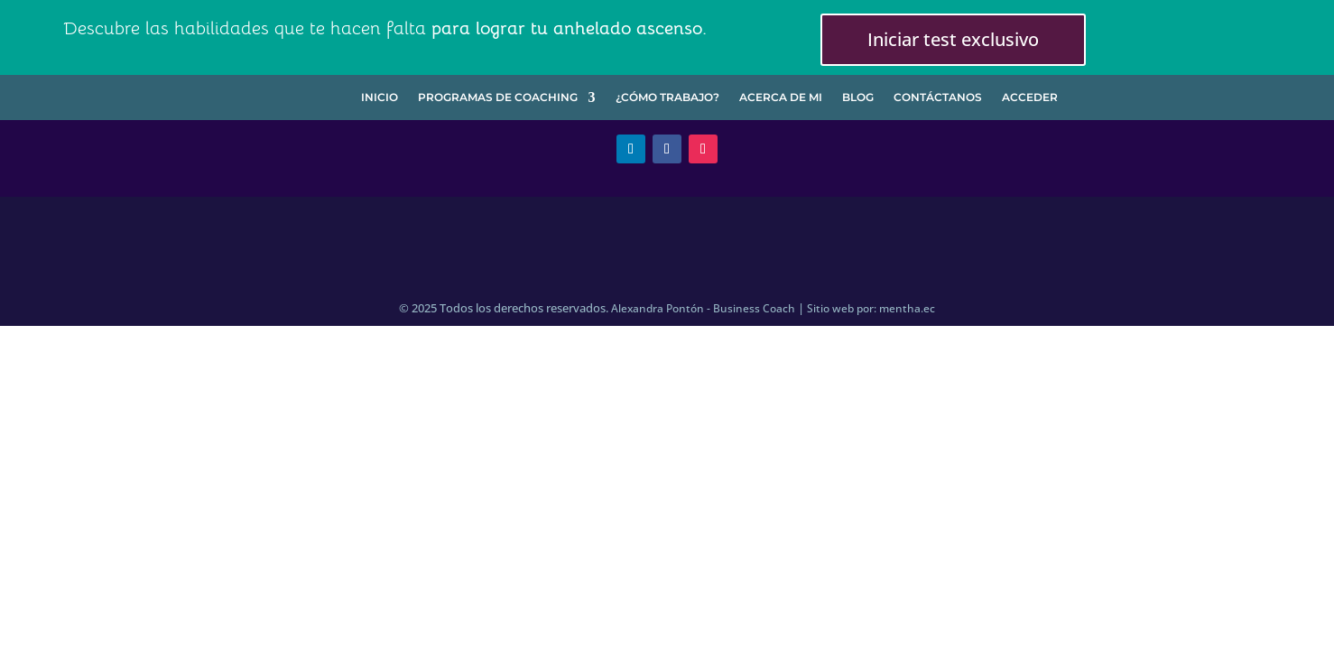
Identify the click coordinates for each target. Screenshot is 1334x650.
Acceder (1030, 97)
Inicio (379, 97)
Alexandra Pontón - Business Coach (703, 308)
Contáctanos (938, 97)
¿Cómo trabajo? (667, 97)
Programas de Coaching (498, 97)
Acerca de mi (780, 97)
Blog (858, 97)
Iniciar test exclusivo (953, 39)
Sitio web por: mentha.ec (871, 308)
